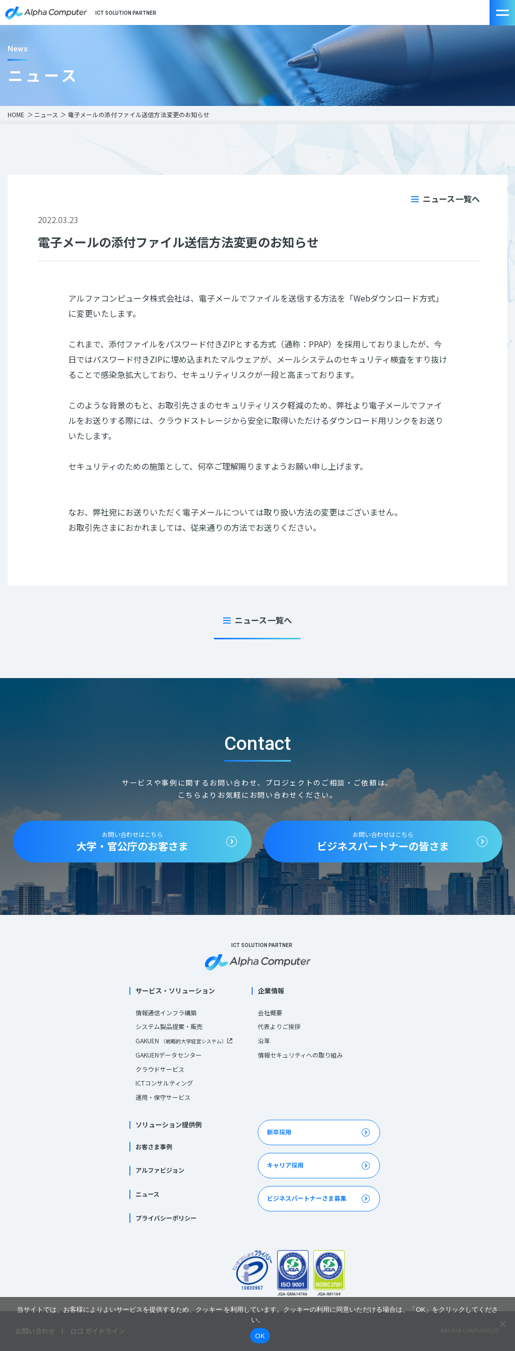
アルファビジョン (159, 1170)
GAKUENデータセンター (168, 1054)
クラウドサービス (159, 1069)
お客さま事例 (153, 1146)
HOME (16, 114)
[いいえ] (502, 1324)
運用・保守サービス (163, 1097)
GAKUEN (181, 1040)
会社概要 (270, 1012)
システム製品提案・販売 (169, 1026)
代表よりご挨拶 (279, 1026)
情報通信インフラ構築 (166, 1012)
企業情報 (271, 990)
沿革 (264, 1040)
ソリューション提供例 (168, 1124)
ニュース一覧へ (451, 199)
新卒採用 (279, 1131)
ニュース (46, 114)
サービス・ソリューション (175, 990)
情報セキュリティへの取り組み (300, 1054)
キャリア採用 (285, 1164)
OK (260, 1336)
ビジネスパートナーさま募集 (306, 1198)
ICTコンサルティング (164, 1082)
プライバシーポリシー (166, 1217)
